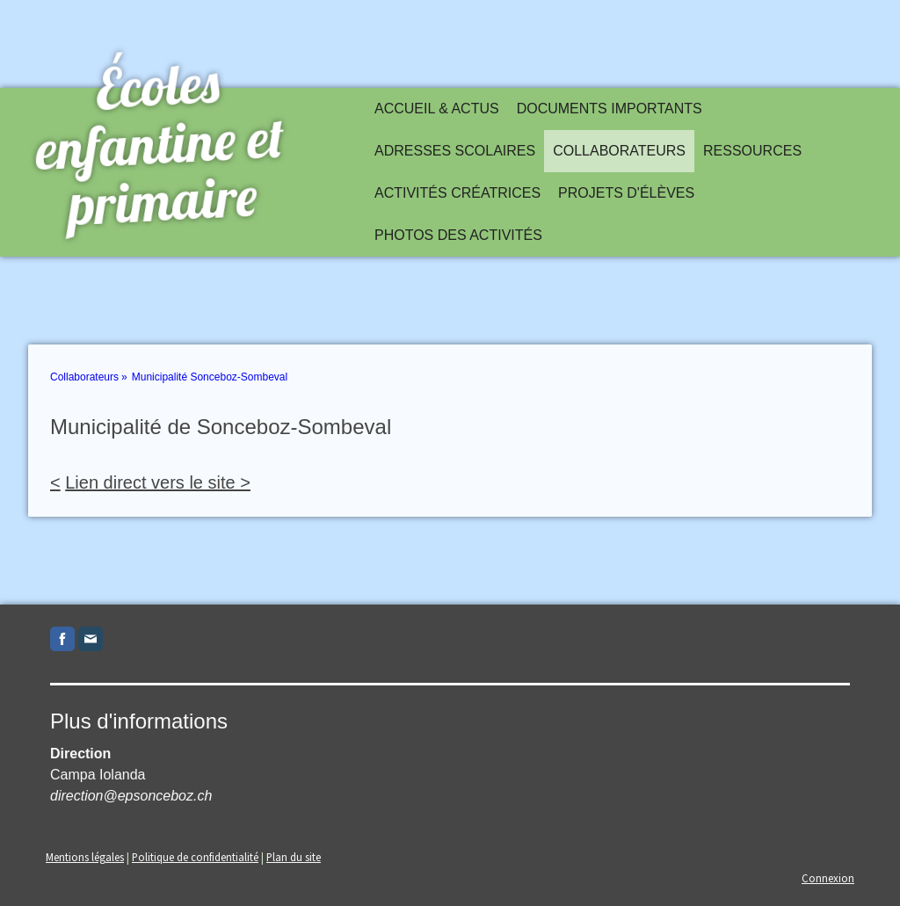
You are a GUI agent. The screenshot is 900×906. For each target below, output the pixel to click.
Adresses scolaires (454, 150)
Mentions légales (85, 857)
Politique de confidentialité (195, 857)
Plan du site (293, 857)
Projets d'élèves (626, 192)
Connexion (828, 878)
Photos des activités (458, 235)
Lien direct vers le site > (157, 482)
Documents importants (609, 108)
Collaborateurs (619, 150)
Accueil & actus (436, 108)
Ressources (752, 150)
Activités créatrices (457, 192)
